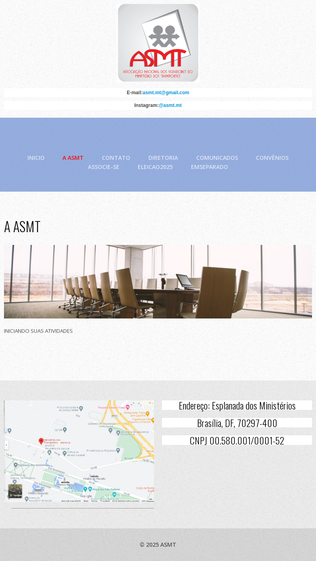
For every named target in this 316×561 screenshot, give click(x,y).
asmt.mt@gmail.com (165, 93)
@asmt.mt (170, 106)
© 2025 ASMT (158, 544)
